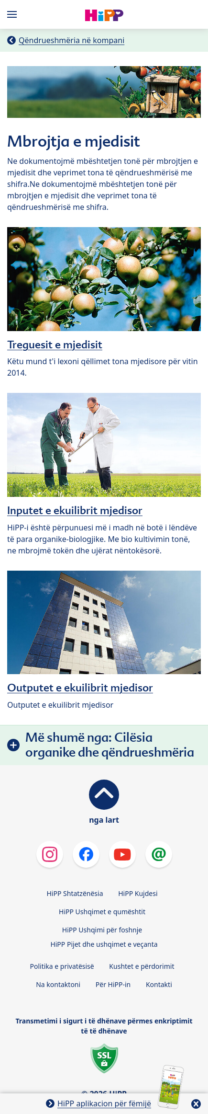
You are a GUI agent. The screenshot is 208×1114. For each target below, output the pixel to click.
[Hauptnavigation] (14, 14)
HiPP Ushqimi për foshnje (102, 929)
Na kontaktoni (58, 984)
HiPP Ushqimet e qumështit (102, 911)
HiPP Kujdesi (137, 893)
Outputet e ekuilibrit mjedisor (80, 687)
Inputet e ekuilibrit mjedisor (74, 510)
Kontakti (159, 984)
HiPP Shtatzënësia (74, 893)
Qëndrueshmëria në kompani (71, 40)
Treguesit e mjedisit (54, 344)
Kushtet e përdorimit (141, 966)
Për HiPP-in (113, 984)
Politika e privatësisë (62, 966)
